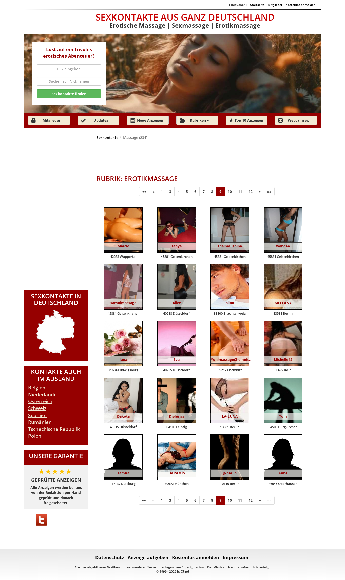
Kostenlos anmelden (301, 5)
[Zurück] (153, 191)
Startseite (257, 5)
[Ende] (269, 191)
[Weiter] (260, 191)
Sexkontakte (107, 137)
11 (240, 191)
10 (230, 191)
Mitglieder (275, 5)
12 (250, 191)
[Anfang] (144, 191)
